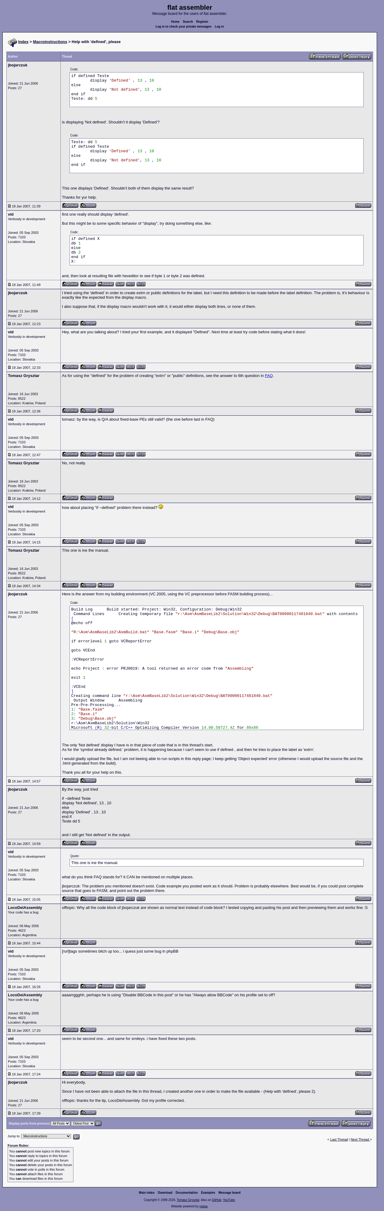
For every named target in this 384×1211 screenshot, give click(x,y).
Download (165, 1192)
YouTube (229, 1200)
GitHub (216, 1200)
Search (188, 21)
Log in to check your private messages (183, 26)
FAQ (269, 375)
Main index (147, 1192)
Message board (230, 1192)
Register (202, 21)
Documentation (187, 1192)
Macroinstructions (50, 41)
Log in (219, 26)
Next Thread (360, 1139)
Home (175, 21)
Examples (208, 1192)
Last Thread (339, 1139)
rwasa (203, 1206)
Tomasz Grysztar (188, 1200)
